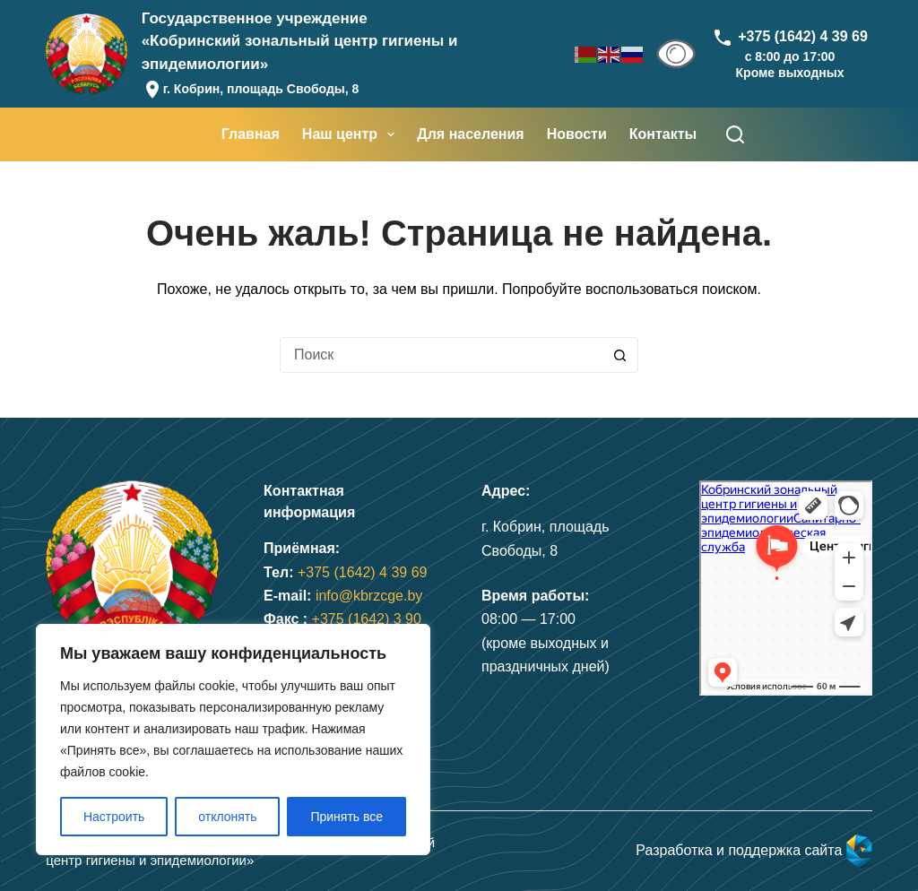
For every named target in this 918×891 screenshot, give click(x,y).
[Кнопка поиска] (620, 355)
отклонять (227, 816)
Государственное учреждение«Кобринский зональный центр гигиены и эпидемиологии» (300, 41)
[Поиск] (735, 134)
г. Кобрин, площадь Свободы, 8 (261, 89)
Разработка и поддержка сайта (754, 850)
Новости (577, 134)
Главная (250, 134)
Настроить (113, 816)
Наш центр (352, 134)
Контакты (663, 134)
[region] (233, 739)
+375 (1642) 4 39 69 (363, 572)
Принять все (346, 816)
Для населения (470, 134)
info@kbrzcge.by (369, 595)
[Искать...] (441, 355)
